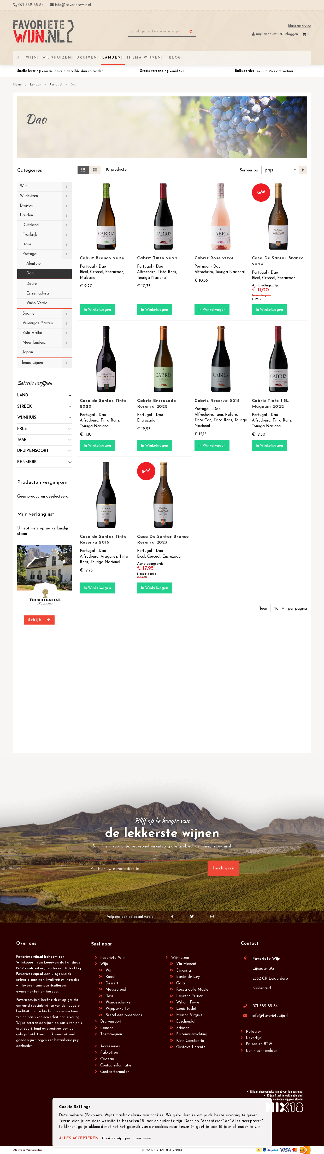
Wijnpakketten (118, 1009)
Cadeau (107, 1059)
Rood (110, 977)
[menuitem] (174, 57)
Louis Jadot (186, 1009)
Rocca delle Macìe (192, 990)
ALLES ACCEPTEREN (79, 1139)
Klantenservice (299, 26)
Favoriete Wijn (112, 958)
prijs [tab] (22, 429)
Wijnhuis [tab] (26, 418)
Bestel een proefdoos (123, 1015)
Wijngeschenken (118, 1003)
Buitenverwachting (191, 1034)
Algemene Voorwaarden (27, 1150)
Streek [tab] (24, 407)
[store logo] (43, 31)
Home (18, 84)
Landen (36, 84)
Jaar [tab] (21, 440)
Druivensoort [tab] (33, 451)
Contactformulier (114, 1072)
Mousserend (115, 990)
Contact (250, 943)
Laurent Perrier (189, 996)
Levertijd (254, 1038)
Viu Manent (186, 964)
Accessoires (110, 1046)
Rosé (109, 996)
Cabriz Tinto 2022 (157, 258)
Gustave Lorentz (190, 1047)
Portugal (56, 84)
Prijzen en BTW (259, 1044)
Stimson (182, 1028)
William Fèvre (187, 1003)
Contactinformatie (115, 1066)
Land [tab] (22, 395)
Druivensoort (111, 1022)
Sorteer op (249, 170)
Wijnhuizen (180, 958)
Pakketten (109, 1053)
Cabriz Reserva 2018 (217, 401)
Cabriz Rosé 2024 (214, 258)
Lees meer (143, 1139)
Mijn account (266, 34)
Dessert (112, 983)
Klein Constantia (190, 1041)
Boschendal (185, 1022)
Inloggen (291, 34)
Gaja (180, 983)
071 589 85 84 (265, 1006)
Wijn (104, 964)
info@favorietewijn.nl (270, 1016)
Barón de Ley (188, 977)
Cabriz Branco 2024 (102, 258)
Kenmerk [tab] (27, 462)
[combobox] (162, 31)
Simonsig (183, 971)
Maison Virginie (189, 1015)
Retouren (254, 1032)
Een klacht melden (261, 1051)
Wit (108, 971)
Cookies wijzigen (117, 1139)
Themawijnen (111, 1034)
